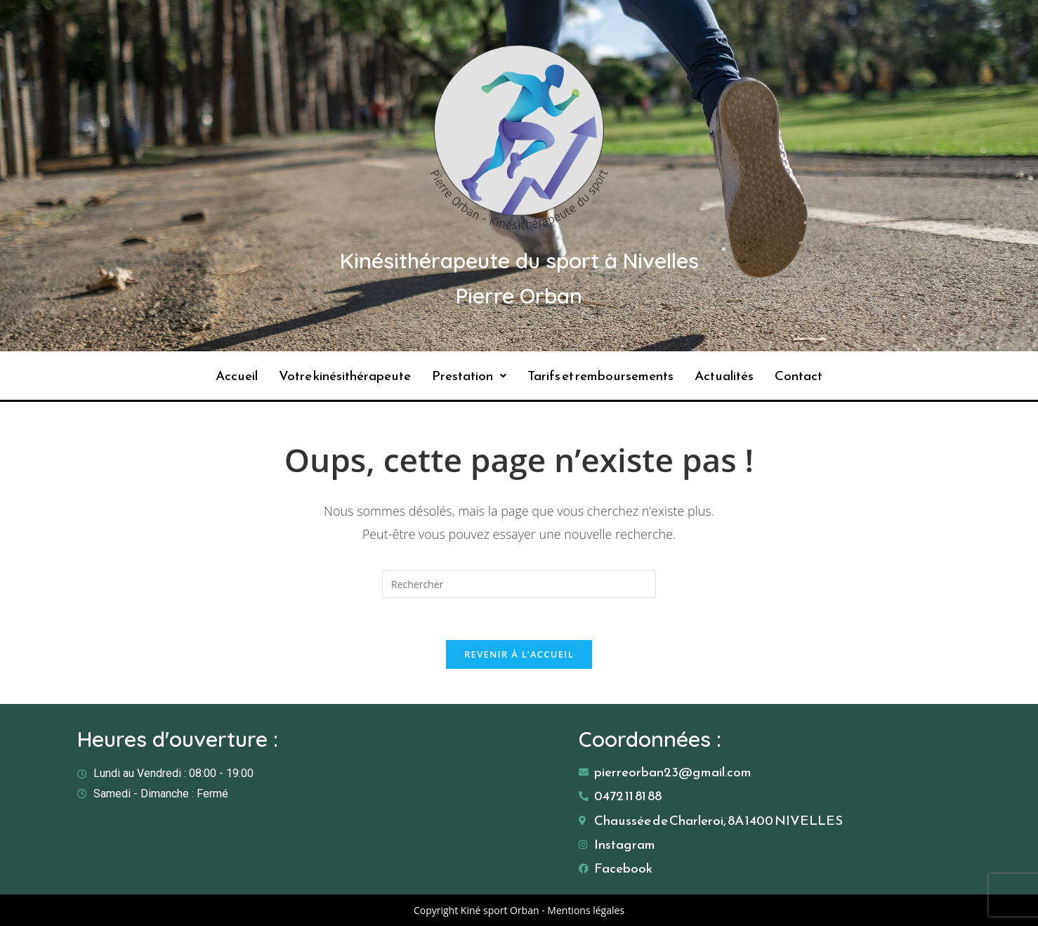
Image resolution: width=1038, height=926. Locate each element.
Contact (798, 375)
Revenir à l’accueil (519, 654)
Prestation (469, 375)
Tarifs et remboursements (600, 375)
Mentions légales (585, 910)
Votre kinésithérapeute (345, 375)
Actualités (724, 375)
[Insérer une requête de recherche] (519, 584)
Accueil (237, 375)
